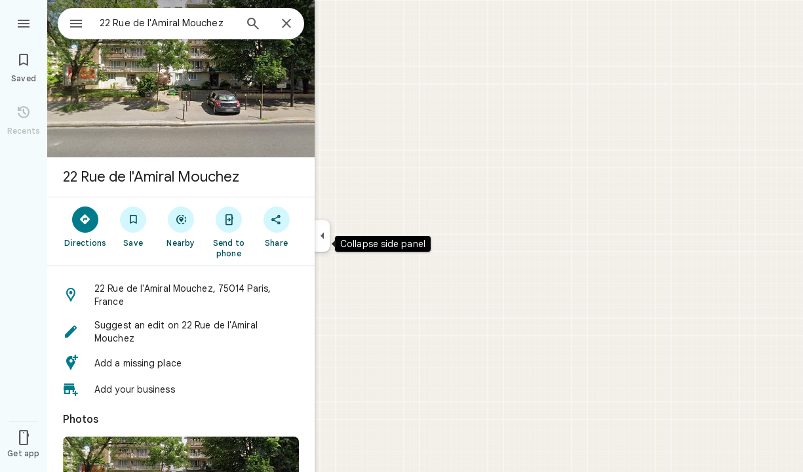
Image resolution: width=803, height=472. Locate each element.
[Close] (286, 24)
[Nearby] (181, 226)
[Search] (253, 25)
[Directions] (85, 226)
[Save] (133, 226)
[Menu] (23, 22)
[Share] (276, 226)
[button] (181, 295)
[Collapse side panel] (322, 236)
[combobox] (154, 23)
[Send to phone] (228, 231)
